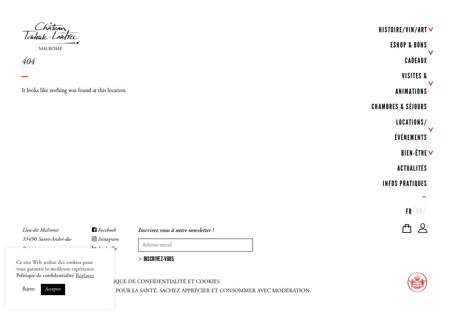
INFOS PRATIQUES (405, 183)
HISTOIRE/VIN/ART (403, 29)
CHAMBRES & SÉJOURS (399, 107)
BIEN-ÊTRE (414, 153)
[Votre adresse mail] (195, 245)
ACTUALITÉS (412, 168)
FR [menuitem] (409, 211)
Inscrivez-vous (159, 259)
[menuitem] (409, 210)
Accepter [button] (53, 289)
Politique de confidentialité (45, 275)
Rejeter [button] (28, 289)
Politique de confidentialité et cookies (159, 282)
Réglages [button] (85, 275)
